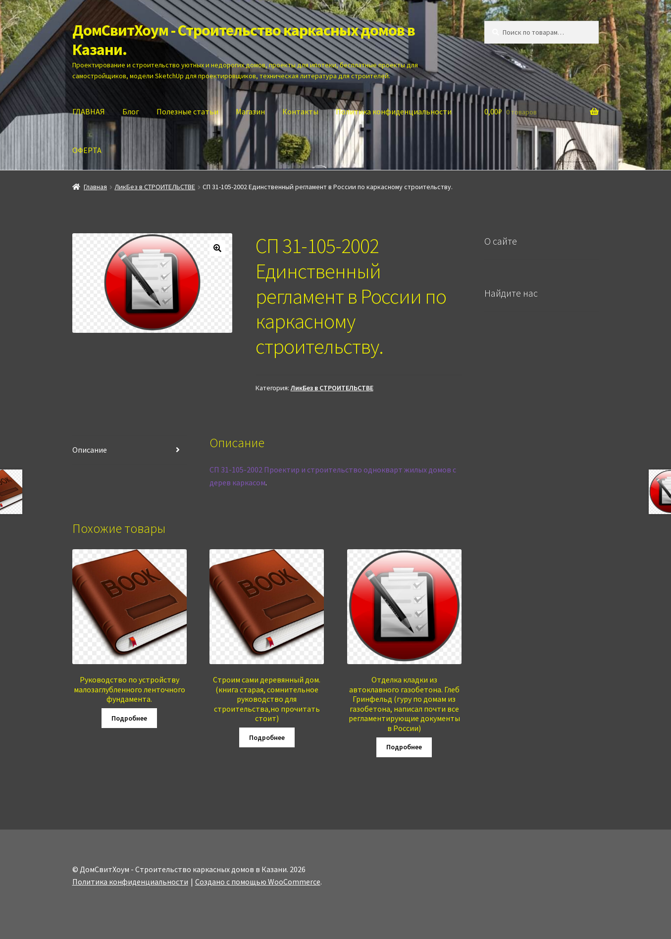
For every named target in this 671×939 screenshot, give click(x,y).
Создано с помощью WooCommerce (257, 882)
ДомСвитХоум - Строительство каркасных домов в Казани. (243, 39)
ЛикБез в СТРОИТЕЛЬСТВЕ (154, 186)
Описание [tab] (89, 450)
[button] (217, 248)
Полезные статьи (187, 111)
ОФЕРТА (87, 150)
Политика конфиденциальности (394, 111)
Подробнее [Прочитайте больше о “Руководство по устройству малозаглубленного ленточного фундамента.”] (129, 718)
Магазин (250, 111)
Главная (95, 186)
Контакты (300, 111)
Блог (130, 111)
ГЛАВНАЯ (88, 111)
